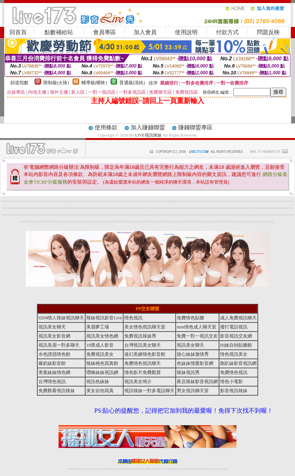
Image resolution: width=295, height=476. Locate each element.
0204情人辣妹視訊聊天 (61, 317)
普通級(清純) (132, 82)
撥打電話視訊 (233, 327)
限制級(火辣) (56, 82)
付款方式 (227, 32)
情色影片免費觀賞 (142, 372)
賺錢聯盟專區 (195, 127)
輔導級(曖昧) (94, 82)
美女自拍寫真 (100, 390)
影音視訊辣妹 (233, 390)
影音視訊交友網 (236, 336)
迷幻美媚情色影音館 (144, 354)
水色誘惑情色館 (54, 354)
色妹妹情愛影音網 (195, 363)
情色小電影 (231, 381)
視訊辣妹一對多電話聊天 (149, 390)
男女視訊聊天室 (193, 390)
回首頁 (18, 32)
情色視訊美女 (233, 354)
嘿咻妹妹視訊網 (102, 372)
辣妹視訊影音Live (104, 317)
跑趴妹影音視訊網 (238, 363)
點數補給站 (58, 32)
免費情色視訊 (233, 372)
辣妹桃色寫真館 (102, 363)
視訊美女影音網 (54, 336)
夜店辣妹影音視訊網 (197, 381)
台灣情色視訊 (52, 381)
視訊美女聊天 (52, 327)
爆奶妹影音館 (52, 363)
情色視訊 (133, 317)
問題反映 (268, 32)
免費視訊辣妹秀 (140, 336)
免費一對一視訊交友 (197, 336)
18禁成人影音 (100, 345)
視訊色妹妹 (97, 381)
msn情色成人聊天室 (196, 327)
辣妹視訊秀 (188, 372)
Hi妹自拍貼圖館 (236, 345)
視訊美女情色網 (102, 336)
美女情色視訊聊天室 (144, 327)
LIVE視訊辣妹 (148, 135)
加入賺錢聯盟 (148, 127)
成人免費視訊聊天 (238, 317)
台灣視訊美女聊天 (142, 345)
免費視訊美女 (100, 354)
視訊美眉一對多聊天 (58, 345)
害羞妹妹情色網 (54, 372)
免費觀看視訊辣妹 (56, 390)
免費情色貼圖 (190, 317)
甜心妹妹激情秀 (193, 354)
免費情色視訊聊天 (142, 363)
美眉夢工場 (97, 327)
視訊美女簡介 (138, 381)
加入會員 (145, 32)
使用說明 (186, 32)
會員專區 (104, 32)
